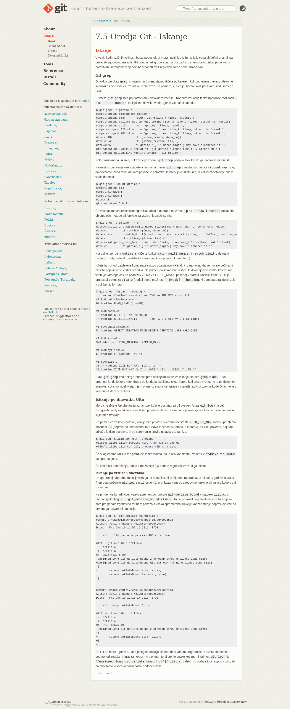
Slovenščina (52, 177)
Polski (48, 219)
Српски (49, 225)
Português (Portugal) (59, 279)
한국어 (48, 159)
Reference (53, 71)
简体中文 (50, 194)
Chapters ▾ (102, 21)
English (84, 100)
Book (52, 41)
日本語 (48, 154)
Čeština (49, 208)
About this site (61, 701)
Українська (52, 188)
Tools (48, 64)
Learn (49, 36)
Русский (50, 171)
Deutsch (50, 125)
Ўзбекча (50, 231)
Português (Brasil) (57, 274)
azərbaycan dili (55, 113)
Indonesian (52, 256)
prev (98, 673)
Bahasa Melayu (55, 268)
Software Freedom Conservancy (226, 701)
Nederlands (52, 165)
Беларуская (53, 251)
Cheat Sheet (56, 46)
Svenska (50, 285)
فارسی (48, 136)
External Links (58, 55)
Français (50, 142)
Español (50, 131)
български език (56, 119)
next (108, 673)
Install (49, 77)
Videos (52, 50)
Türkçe (49, 291)
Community (54, 84)
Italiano (49, 262)
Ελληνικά (51, 148)
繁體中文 (50, 237)
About (49, 29)
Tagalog (50, 182)
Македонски (53, 214)
